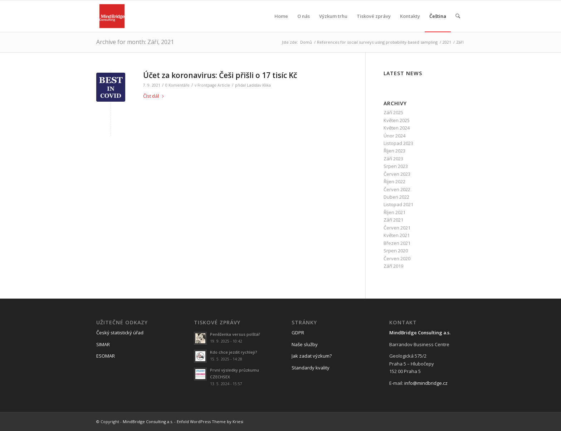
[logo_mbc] (112, 16)
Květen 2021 (397, 235)
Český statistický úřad (119, 332)
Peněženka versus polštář (235, 334)
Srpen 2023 (396, 166)
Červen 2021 (397, 227)
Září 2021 (393, 220)
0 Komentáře (177, 85)
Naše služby (305, 344)
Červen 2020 (397, 258)
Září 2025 (393, 112)
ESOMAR (105, 356)
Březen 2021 (397, 243)
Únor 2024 (394, 135)
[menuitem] (281, 16)
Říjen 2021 (394, 212)
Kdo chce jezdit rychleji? (233, 352)
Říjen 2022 (394, 181)
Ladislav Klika (259, 85)
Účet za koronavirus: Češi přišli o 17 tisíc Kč (220, 75)
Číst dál (154, 96)
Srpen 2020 (396, 250)
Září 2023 (393, 158)
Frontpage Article (213, 85)
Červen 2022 (397, 189)
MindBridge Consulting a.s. (148, 421)
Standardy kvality (311, 367)
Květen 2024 (397, 128)
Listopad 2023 (398, 143)
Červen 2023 (397, 174)
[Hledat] (458, 16)
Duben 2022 (396, 197)
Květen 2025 (397, 120)
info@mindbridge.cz (426, 383)
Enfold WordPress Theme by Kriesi (210, 421)
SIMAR (103, 344)
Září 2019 (393, 266)
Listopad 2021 (398, 204)
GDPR (298, 332)
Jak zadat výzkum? (312, 356)
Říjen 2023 (394, 150)
